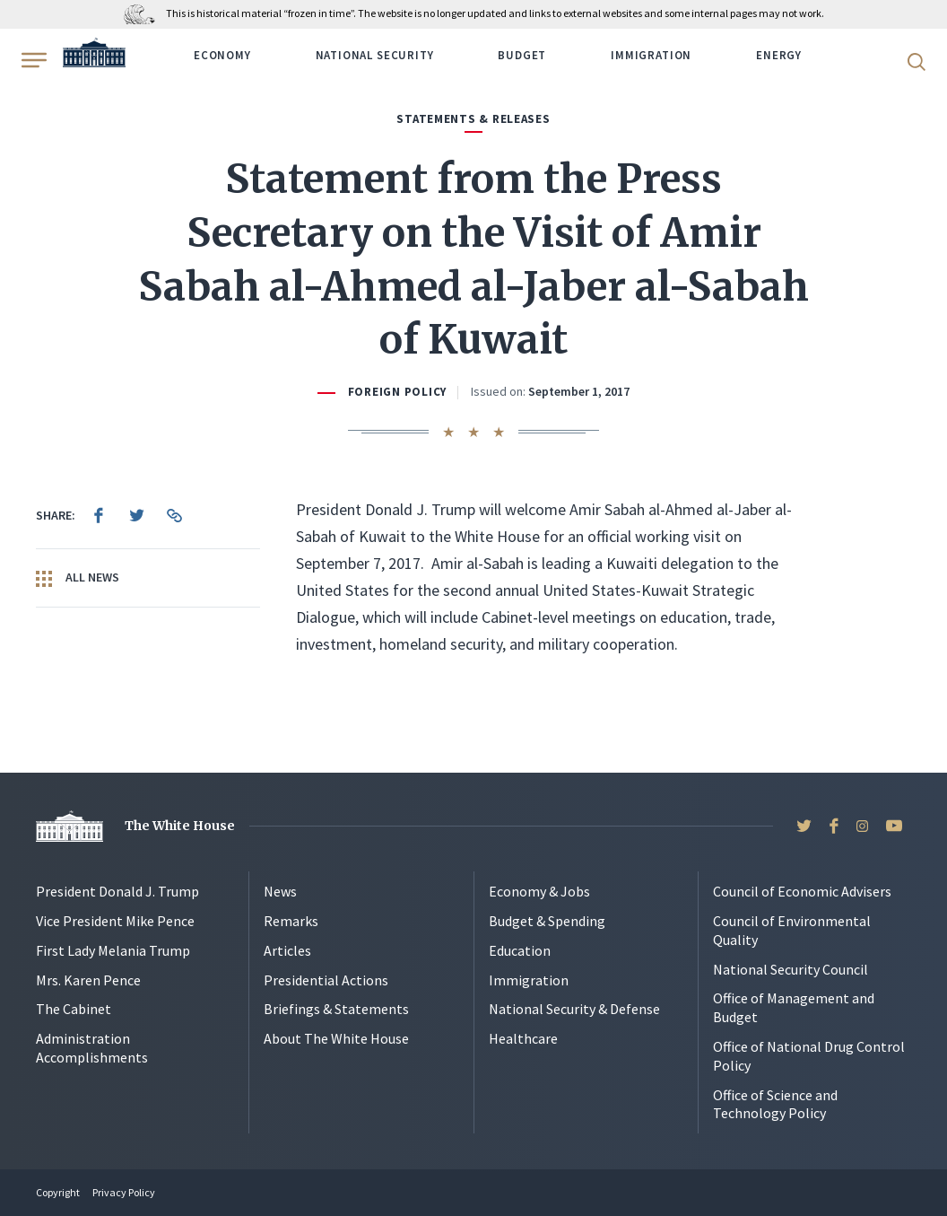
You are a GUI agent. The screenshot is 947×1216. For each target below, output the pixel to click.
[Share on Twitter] (136, 515)
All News (77, 578)
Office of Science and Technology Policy (775, 1104)
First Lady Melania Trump (113, 950)
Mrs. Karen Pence (88, 980)
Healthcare (523, 1038)
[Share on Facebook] (98, 515)
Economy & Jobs (539, 891)
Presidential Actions (326, 980)
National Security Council (790, 969)
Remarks (291, 921)
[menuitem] (98, 515)
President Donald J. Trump (117, 891)
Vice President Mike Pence (115, 921)
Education (520, 950)
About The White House (336, 1038)
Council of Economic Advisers (802, 891)
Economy (222, 55)
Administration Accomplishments (92, 1047)
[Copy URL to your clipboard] (174, 515)
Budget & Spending (547, 921)
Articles (287, 950)
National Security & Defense (574, 1009)
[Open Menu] (32, 60)
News (280, 891)
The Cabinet (73, 1009)
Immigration (651, 55)
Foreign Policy (397, 391)
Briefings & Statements (336, 1009)
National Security (375, 55)
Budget (522, 55)
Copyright (58, 1192)
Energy (779, 55)
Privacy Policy (123, 1192)
